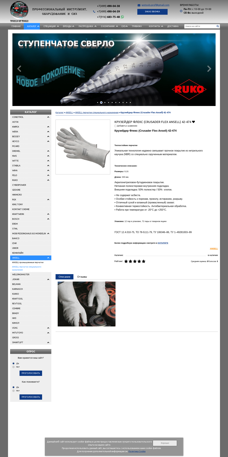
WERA (15, 131)
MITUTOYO (17, 332)
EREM (15, 224)
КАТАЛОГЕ (163, 243)
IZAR (14, 243)
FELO (14, 175)
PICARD (15, 146)
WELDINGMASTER (20, 274)
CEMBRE (16, 308)
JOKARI (15, 279)
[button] (97, 102)
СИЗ (123, 26)
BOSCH (15, 219)
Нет (18, 367)
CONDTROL (17, 117)
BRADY (15, 313)
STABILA (16, 165)
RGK (14, 199)
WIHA (14, 170)
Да (17, 363)
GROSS (15, 337)
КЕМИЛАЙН (17, 253)
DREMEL (16, 151)
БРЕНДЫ (67, 26)
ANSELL (16, 258)
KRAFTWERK (18, 214)
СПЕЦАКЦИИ (49, 26)
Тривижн (137, 26)
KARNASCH (17, 289)
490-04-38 (108, 5)
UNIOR (15, 248)
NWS (14, 156)
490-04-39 (108, 11)
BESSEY (16, 136)
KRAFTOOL (17, 298)
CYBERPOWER (19, 185)
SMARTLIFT (17, 342)
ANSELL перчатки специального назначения (26, 268)
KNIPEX (15, 127)
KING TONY (17, 204)
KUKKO (15, 294)
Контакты (154, 26)
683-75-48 (108, 16)
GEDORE (16, 190)
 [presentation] (19, 68)
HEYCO (15, 141)
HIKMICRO (17, 194)
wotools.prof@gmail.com (155, 5)
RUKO (15, 180)
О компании (108, 26)
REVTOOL (17, 303)
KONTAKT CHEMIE (21, 209)
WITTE (15, 161)
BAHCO (15, 238)
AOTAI (15, 122)
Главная (16, 26)
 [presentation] (208, 68)
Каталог (31, 26)
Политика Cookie (137, 451)
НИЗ (14, 318)
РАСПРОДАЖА (86, 26)
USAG (15, 328)
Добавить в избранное (193, 122)
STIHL (15, 228)
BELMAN (16, 284)
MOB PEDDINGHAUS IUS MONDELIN (29, 233)
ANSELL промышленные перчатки (27, 262)
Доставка (172, 26)
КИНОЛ (15, 323)
